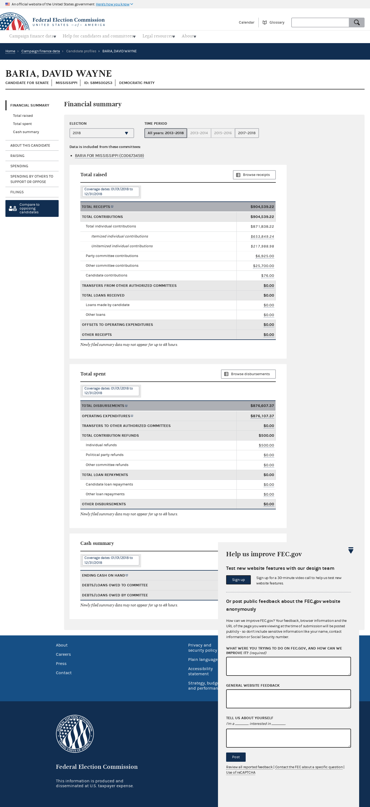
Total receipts (96, 205)
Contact (64, 671)
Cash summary (26, 130)
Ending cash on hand (103, 573)
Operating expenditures (106, 414)
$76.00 (267, 274)
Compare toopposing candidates (30, 207)
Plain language (203, 657)
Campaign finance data (40, 49)
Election (78, 122)
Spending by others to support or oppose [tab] (31, 177)
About (62, 643)
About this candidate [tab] (30, 144)
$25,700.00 (263, 264)
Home (10, 49)
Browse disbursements (250, 372)
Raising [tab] (17, 154)
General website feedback (253, 685)
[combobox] (320, 22)
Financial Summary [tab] (29, 103)
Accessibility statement (200, 670)
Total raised (23, 114)
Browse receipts (256, 173)
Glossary (277, 22)
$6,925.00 (264, 254)
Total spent (22, 122)
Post (236, 757)
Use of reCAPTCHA (240, 772)
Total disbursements (103, 404)
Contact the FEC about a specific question (309, 767)
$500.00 (266, 443)
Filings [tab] (17, 190)
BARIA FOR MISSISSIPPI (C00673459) (109, 154)
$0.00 (269, 284)
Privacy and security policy (202, 646)
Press (61, 662)
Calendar (246, 22)
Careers (63, 652)
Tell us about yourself (249, 718)
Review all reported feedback (249, 767)
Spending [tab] (19, 164)
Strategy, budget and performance (205, 684)
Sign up (238, 580)
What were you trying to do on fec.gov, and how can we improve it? (284, 650)
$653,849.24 (262, 235)
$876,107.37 (262, 414)
